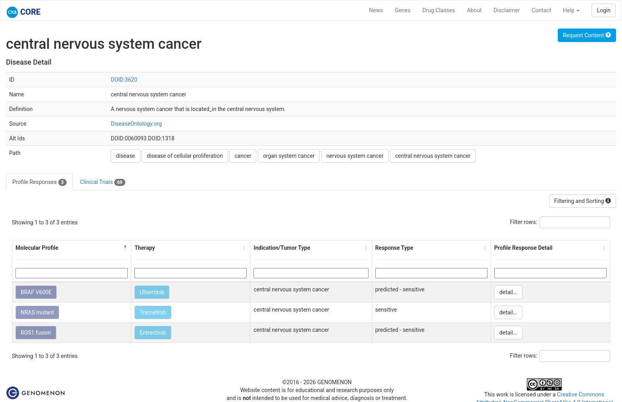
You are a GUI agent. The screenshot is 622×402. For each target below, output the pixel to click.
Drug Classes (438, 10)
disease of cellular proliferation (185, 156)
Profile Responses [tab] (39, 182)
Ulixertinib (152, 292)
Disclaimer (506, 10)
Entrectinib (153, 332)
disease (125, 156)
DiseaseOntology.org (136, 124)
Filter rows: (524, 222)
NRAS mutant (37, 312)
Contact (541, 10)
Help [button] (571, 10)
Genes (403, 10)
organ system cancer (289, 156)
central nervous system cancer (432, 156)
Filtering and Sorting (582, 201)
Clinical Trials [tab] (102, 182)
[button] (125, 248)
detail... (508, 292)
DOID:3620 (124, 80)
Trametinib (153, 312)
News (376, 10)
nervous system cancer (355, 156)
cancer (242, 156)
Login (603, 10)
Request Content (587, 35)
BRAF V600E (36, 292)
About (474, 10)
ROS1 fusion (36, 332)
